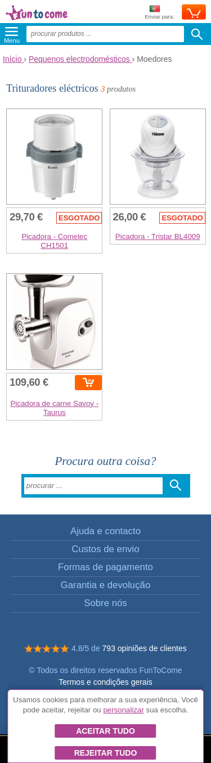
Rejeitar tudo (105, 752)
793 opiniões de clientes (144, 648)
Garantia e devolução (106, 585)
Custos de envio (105, 549)
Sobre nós (105, 603)
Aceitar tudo (105, 730)
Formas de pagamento (105, 567)
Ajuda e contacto (105, 531)
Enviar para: (159, 13)
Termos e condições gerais (105, 682)
